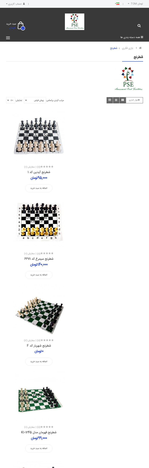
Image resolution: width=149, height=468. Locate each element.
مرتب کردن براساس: (55, 100)
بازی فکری (127, 48)
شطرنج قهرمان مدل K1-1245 (110, 259)
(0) (38, 167)
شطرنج (113, 48)
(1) (38, 340)
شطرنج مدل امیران (110, 345)
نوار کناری (134, 100)
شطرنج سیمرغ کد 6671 (110, 172)
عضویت (16, 407)
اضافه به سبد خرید (38, 188)
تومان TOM (135, 4)
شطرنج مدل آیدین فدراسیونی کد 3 (39, 345)
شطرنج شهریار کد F (39, 259)
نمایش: (18, 100)
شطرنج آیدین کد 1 (39, 172)
